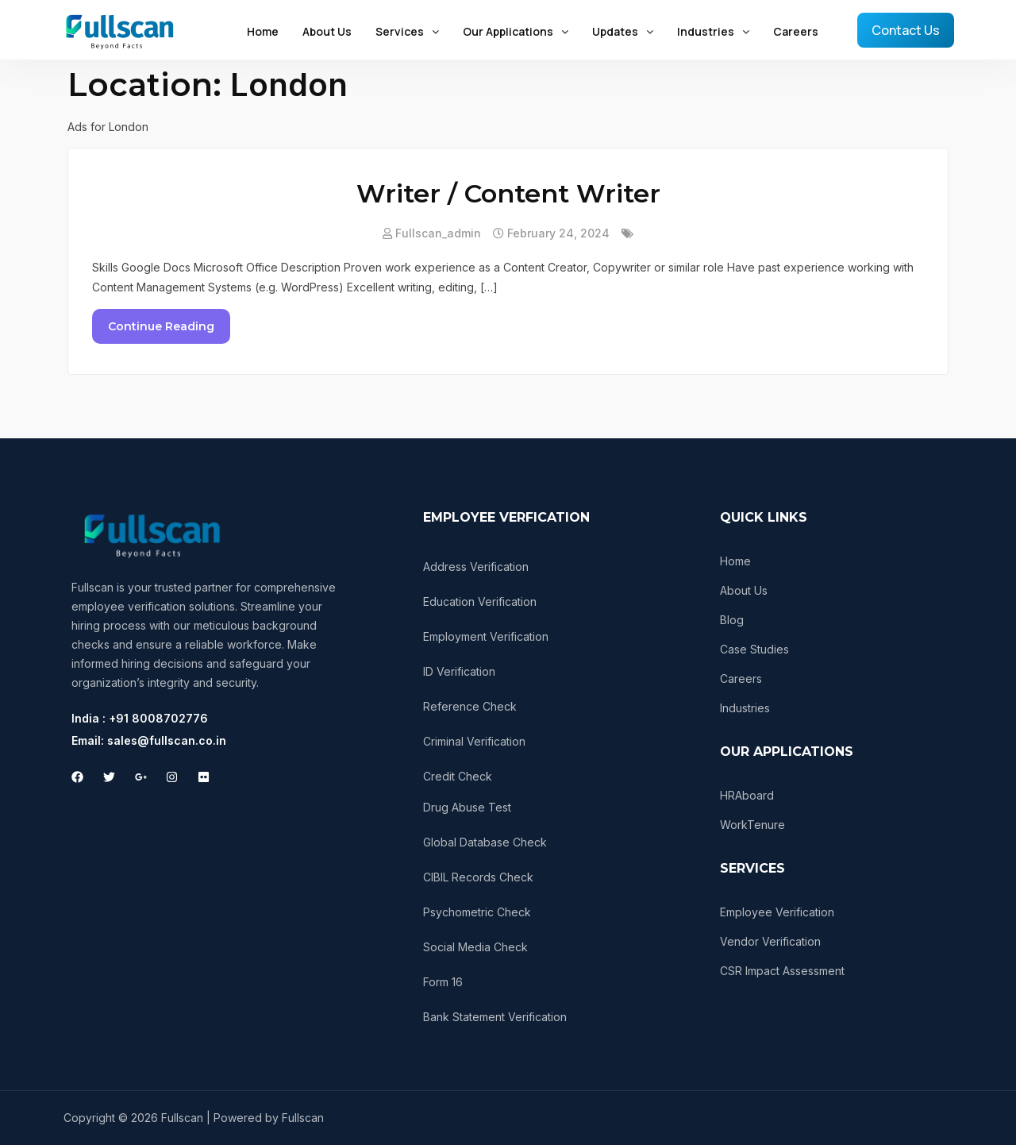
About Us (327, 31)
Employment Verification (485, 636)
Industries (713, 31)
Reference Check (470, 706)
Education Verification (480, 601)
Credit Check (457, 776)
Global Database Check (485, 842)
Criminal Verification (474, 741)
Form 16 (443, 982)
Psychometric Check (477, 912)
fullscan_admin (438, 233)
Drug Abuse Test (467, 807)
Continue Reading (161, 326)
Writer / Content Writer (508, 193)
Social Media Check (475, 947)
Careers (795, 31)
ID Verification (459, 671)
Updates (622, 31)
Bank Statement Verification (495, 1017)
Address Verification (476, 566)
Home (263, 31)
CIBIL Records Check (478, 877)
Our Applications (515, 31)
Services (407, 31)
